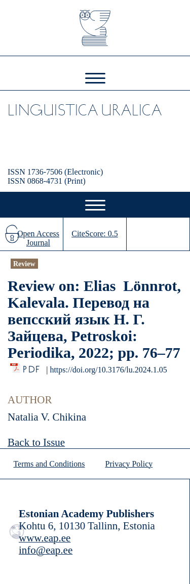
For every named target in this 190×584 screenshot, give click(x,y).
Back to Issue (36, 442)
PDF (32, 366)
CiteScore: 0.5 (94, 233)
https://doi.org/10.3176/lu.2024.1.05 (108, 369)
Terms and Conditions (49, 464)
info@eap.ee (45, 550)
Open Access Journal (38, 238)
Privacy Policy (129, 464)
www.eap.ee (44, 538)
